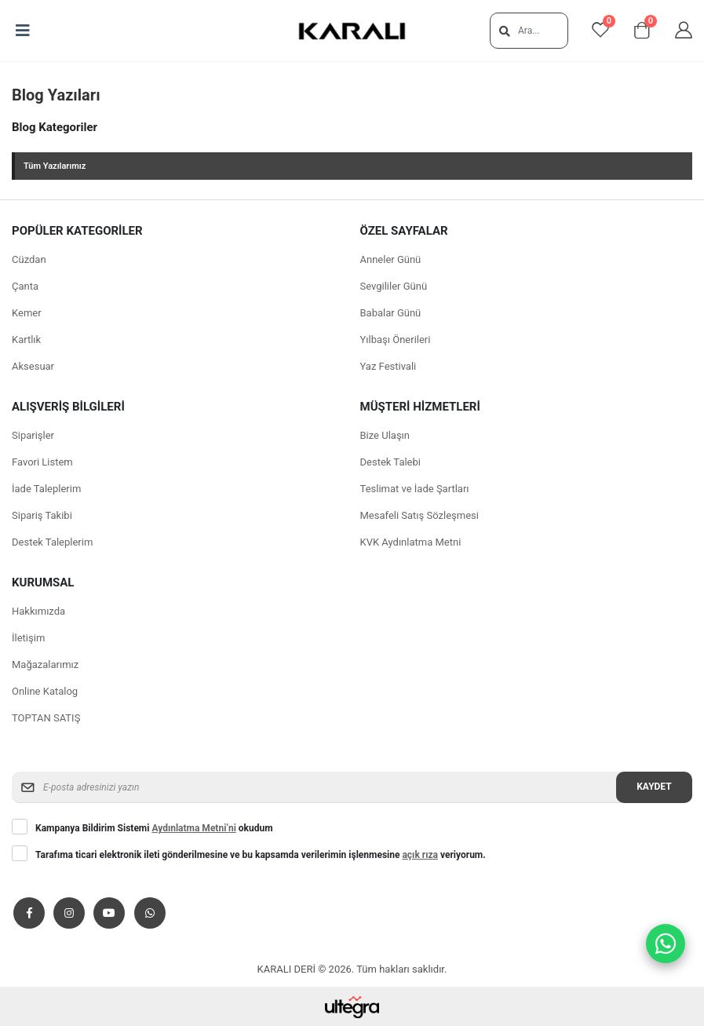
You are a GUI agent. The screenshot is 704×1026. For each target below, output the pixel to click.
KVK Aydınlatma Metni (410, 542)
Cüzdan (29, 259)
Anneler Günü (390, 259)
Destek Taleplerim (52, 542)
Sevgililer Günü (394, 286)
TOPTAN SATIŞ (46, 718)
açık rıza (420, 854)
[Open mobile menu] (23, 30)
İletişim (28, 638)
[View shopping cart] (642, 31)
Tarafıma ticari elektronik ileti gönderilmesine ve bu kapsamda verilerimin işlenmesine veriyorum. (260, 855)
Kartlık (26, 339)
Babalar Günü (390, 313)
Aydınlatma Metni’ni (193, 828)
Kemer (27, 313)
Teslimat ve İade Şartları (414, 489)
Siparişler (33, 435)
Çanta (25, 286)
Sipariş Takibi (42, 515)
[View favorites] (600, 31)
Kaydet (654, 786)
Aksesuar (33, 366)
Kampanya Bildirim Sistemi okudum (154, 828)
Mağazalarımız (45, 664)
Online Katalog (45, 691)
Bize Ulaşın (385, 435)
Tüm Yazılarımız (55, 166)
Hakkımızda (38, 611)
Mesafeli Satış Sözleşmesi (419, 515)
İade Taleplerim (46, 489)
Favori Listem (42, 462)
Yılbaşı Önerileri (395, 339)
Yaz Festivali (388, 366)
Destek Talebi (390, 462)
